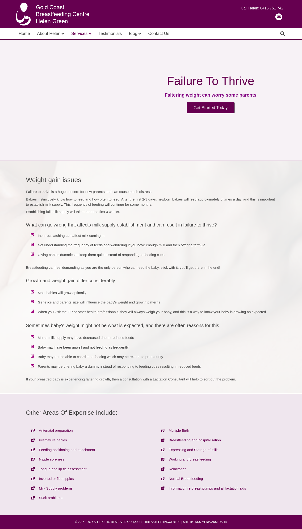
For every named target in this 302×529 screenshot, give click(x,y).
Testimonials (110, 33)
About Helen (48, 33)
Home (24, 33)
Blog (133, 33)
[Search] (282, 34)
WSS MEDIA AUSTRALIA (210, 522)
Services (79, 33)
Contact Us (158, 33)
